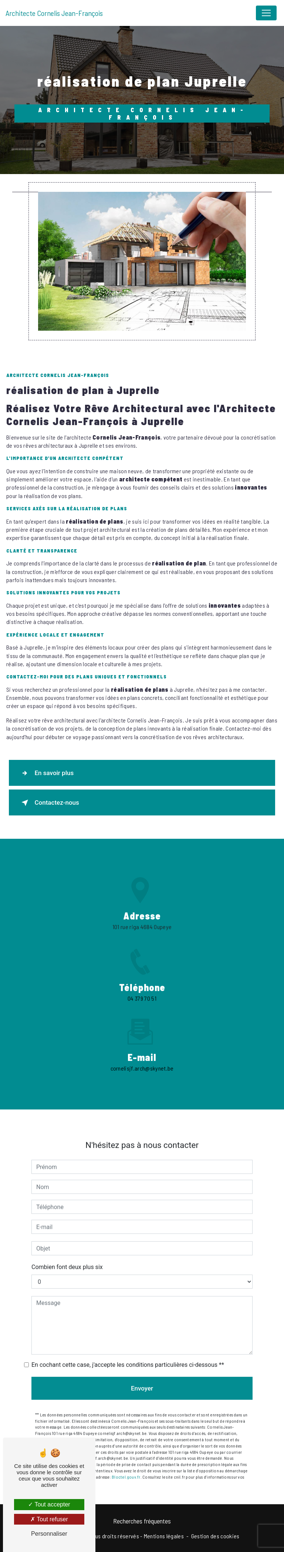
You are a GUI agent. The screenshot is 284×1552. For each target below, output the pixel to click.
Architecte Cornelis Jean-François (54, 13)
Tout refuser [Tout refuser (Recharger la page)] (49, 1519)
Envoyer (142, 1380)
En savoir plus (46, 773)
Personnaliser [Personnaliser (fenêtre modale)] (49, 1534)
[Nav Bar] (266, 13)
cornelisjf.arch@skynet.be (142, 1060)
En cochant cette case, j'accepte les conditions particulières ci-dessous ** (127, 1357)
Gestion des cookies (215, 1535)
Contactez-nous (48, 803)
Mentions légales (164, 1535)
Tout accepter (49, 1504)
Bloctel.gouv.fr (126, 1468)
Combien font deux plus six (67, 1259)
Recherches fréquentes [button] (142, 1521)
